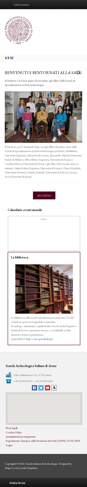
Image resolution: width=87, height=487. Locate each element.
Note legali (12, 428)
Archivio (44, 195)
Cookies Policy (14, 432)
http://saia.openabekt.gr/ (39, 339)
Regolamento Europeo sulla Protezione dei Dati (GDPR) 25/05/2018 (43, 440)
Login (9, 445)
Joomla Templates (28, 468)
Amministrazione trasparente (21, 436)
